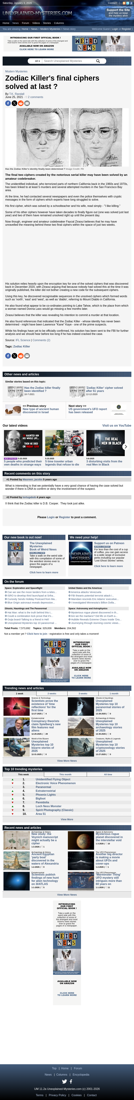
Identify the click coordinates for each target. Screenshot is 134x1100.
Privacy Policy (57, 1095)
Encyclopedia (81, 1074)
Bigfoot (41, 798)
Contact (112, 3)
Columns (59, 23)
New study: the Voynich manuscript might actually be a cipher (44, 838)
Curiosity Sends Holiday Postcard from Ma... (32, 599)
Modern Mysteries (50, 29)
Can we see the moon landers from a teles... (32, 592)
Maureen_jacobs (32, 479)
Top (54, 1068)
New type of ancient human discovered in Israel (41, 411)
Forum (25, 23)
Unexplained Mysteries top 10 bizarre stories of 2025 (42, 746)
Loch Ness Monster (49, 806)
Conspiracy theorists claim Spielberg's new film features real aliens (46, 726)
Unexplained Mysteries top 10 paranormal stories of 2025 (110, 705)
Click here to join (37, 633)
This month (65, 774)
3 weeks (83, 693)
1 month (114, 693)
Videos (36, 23)
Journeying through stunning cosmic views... (95, 623)
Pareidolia (42, 802)
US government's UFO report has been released (88, 411)
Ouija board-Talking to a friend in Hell (28, 619)
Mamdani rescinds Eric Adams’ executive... (95, 599)
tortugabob (29, 497)
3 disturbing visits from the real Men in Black (104, 463)
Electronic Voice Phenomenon (56, 783)
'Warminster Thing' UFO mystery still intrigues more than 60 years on (109, 879)
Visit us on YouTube (116, 425)
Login (115, 29)
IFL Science (23, 340)
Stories (47, 23)
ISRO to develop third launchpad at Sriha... (31, 595)
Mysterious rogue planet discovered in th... (94, 612)
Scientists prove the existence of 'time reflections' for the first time (44, 705)
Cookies (77, 1095)
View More (67, 819)
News (15, 23)
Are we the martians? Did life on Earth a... (94, 616)
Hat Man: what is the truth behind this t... (30, 612)
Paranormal (43, 787)
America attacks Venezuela (86, 592)
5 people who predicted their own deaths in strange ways (23, 463)
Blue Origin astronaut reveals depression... (31, 602)
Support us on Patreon (109, 543)
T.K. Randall (16, 93)
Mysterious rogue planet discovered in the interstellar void (109, 837)
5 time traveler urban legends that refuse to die (62, 463)
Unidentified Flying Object (53, 779)
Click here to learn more (44, 572)
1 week (19, 693)
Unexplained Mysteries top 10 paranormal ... (32, 623)
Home (6, 23)
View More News (67, 760)
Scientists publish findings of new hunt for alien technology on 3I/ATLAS (45, 879)
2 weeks (52, 693)
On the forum (14, 581)
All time (108, 774)
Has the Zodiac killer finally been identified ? (42, 389)
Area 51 (41, 813)
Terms (39, 1095)
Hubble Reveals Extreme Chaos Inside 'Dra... (96, 619)
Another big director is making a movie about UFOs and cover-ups (109, 859)
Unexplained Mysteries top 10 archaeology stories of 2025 (109, 726)
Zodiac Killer (21, 346)
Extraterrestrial (46, 790)
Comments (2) (41, 340)
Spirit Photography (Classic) (54, 810)
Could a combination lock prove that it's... (30, 616)
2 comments (34, 97)
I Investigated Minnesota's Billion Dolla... (93, 602)
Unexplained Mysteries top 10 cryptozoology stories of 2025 (110, 746)
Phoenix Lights (46, 794)
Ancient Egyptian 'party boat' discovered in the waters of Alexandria (45, 859)
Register (126, 29)
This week (23, 774)
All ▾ (37, 61)
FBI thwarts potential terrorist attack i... (92, 595)
